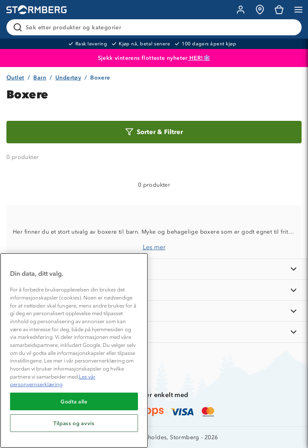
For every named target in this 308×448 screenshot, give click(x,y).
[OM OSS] (154, 290)
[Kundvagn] (279, 9)
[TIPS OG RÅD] (154, 311)
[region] (74, 350)
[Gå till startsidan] (36, 9)
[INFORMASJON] (154, 269)
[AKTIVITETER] (154, 332)
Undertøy (68, 77)
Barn (39, 77)
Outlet (15, 77)
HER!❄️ (199, 58)
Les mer (154, 247)
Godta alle (74, 401)
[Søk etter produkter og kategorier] (156, 27)
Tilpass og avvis (74, 423)
